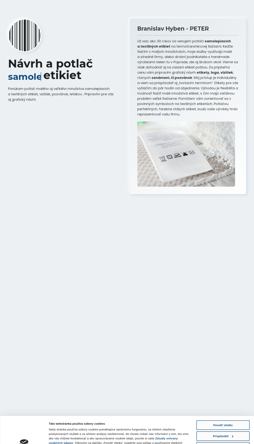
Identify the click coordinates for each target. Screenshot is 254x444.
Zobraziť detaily (59, 436)
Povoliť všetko (223, 399)
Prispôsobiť (223, 410)
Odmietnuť (223, 421)
